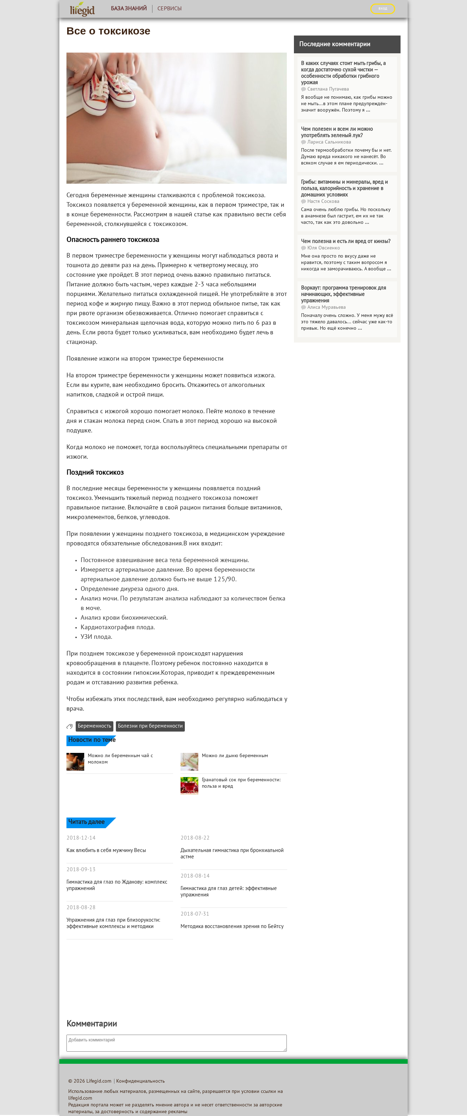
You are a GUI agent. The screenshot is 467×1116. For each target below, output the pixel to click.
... (368, 110)
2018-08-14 (195, 876)
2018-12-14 (81, 838)
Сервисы (169, 8)
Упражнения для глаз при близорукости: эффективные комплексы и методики (113, 923)
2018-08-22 (195, 838)
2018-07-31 (195, 914)
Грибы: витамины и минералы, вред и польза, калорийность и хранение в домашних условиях (344, 189)
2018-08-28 (81, 907)
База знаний (129, 8)
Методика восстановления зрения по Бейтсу (232, 926)
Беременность (94, 726)
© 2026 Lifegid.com (89, 1081)
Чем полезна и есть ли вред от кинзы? (346, 241)
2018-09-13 (81, 869)
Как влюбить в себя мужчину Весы (106, 850)
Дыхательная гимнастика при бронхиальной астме (232, 853)
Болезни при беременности (150, 726)
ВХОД (383, 8)
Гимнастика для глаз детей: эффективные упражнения (229, 891)
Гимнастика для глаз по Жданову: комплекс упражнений (116, 885)
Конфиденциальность (140, 1081)
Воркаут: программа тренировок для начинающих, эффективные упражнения (343, 294)
